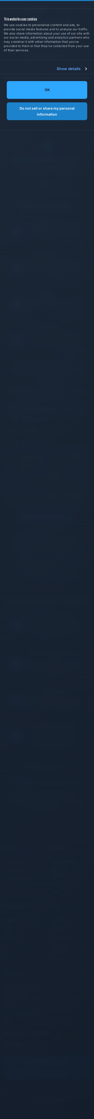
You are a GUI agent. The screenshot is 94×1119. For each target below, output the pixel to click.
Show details (68, 68)
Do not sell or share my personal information (47, 111)
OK (47, 90)
